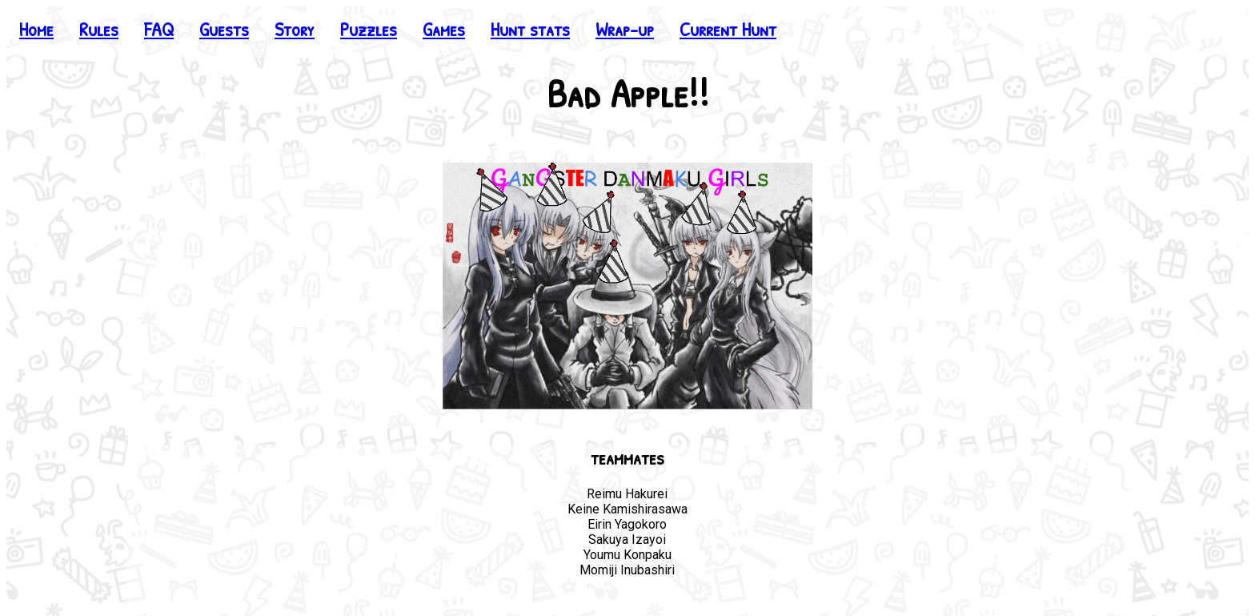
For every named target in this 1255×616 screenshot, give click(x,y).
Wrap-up (624, 29)
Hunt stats (530, 29)
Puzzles (368, 29)
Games (444, 29)
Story (295, 29)
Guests (224, 29)
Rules (98, 29)
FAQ (159, 29)
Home (36, 29)
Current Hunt (728, 29)
